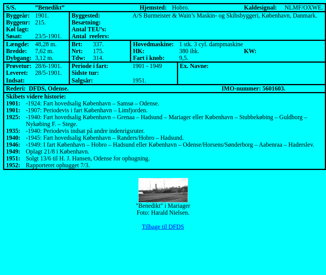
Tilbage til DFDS (163, 226)
